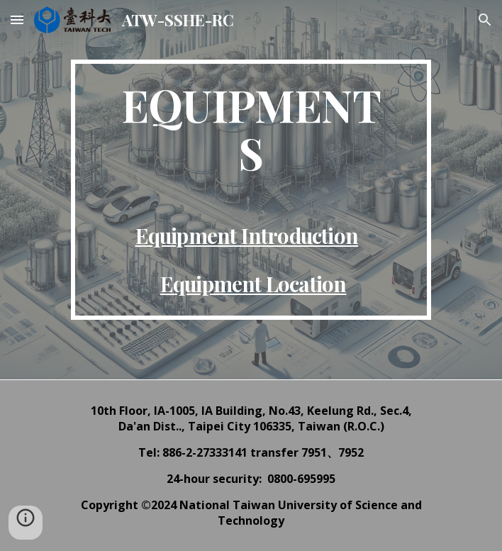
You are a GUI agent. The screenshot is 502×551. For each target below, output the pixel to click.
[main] (250, 190)
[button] (17, 19)
